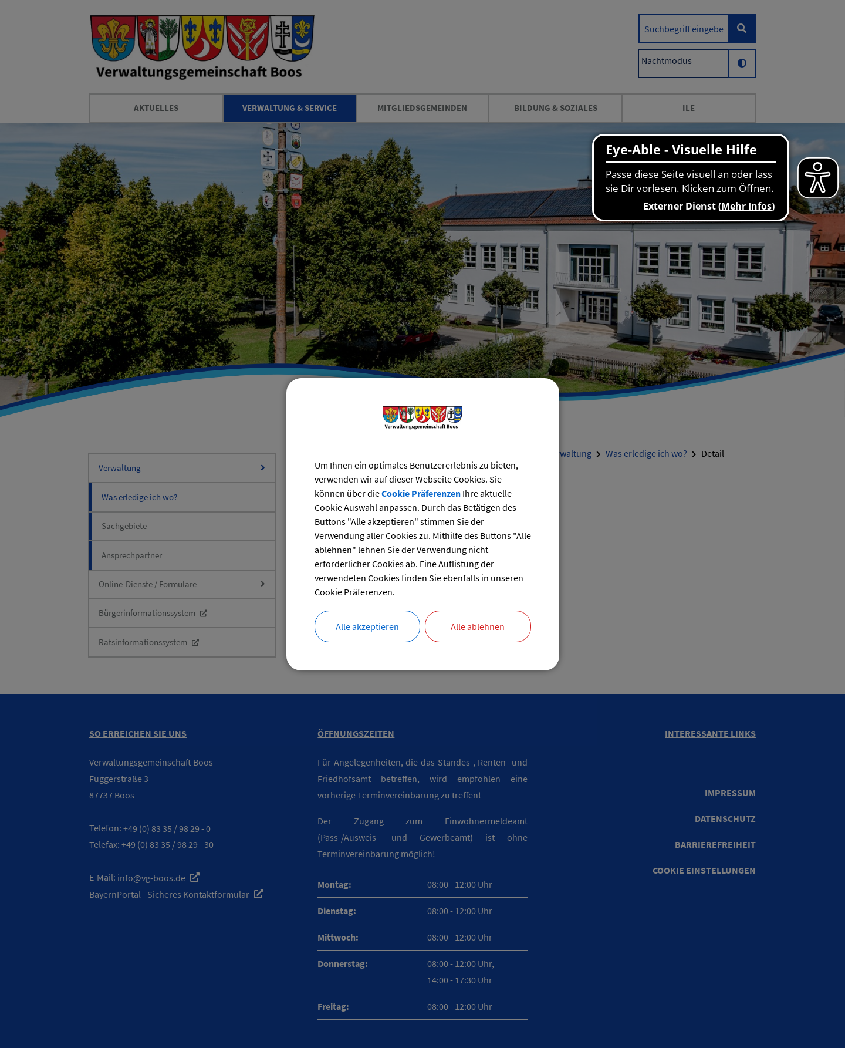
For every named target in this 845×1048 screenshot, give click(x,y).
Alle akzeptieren (367, 626)
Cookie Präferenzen (421, 493)
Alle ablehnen (478, 626)
